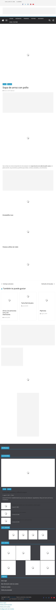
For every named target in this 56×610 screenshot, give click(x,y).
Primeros (26, 18)
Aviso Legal (4, 580)
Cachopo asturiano (7, 284)
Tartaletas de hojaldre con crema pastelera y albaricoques (26, 505)
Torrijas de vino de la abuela (19, 512)
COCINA (11, 18)
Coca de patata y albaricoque (14, 492)
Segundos (41, 18)
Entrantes (18, 18)
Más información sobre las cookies (9, 584)
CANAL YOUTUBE (13, 22)
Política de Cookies (5, 607)
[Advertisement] (29, 11)
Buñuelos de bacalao (48, 284)
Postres (33, 18)
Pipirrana (43, 311)
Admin (13, 90)
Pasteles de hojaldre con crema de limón (22, 520)
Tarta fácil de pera (27, 303)
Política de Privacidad (6, 604)
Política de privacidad (6, 590)
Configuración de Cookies (7, 609)
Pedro (12, 495)
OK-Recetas (5, 448)
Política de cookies (5, 587)
